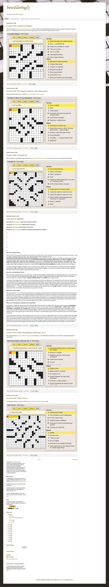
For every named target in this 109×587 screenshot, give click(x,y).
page (7, 496)
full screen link (39, 94)
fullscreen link (29, 29)
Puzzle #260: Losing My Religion (19, 26)
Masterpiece (16, 227)
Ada (40, 335)
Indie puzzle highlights (15, 219)
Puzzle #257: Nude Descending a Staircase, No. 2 (26, 333)
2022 (9, 530)
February (11, 520)
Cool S (17, 293)
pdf (16, 29)
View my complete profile (11, 559)
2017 (9, 539)
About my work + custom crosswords (30, 18)
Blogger (71, 579)
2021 (9, 531)
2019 (9, 535)
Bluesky (23, 479)
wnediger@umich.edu (21, 481)
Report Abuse (10, 551)
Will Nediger (11, 557)
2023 (9, 528)
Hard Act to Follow (17, 229)
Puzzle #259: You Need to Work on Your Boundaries (26, 91)
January (11, 522)
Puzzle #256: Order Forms (16, 398)
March (10, 516)
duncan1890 (61, 579)
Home (6, 18)
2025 (9, 524)
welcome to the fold (18, 224)
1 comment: (26, 391)
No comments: (25, 148)
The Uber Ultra (17, 222)
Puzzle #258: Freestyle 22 (16, 155)
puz (18, 29)
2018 (9, 537)
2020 (9, 533)
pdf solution (22, 29)
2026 (9, 514)
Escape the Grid (15, 18)
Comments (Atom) (16, 462)
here (15, 490)
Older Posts (74, 459)
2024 (9, 526)
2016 (9, 541)
